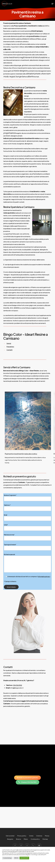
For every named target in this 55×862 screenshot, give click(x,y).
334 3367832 (17, 685)
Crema (31, 836)
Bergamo (10, 839)
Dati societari (10, 836)
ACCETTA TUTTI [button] (24, 858)
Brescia (18, 839)
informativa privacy (44, 576)
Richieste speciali (27, 563)
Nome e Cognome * (27, 497)
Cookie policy (35, 839)
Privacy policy (21, 836)
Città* (27, 527)
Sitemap (45, 839)
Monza (47, 836)
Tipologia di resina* (27, 547)
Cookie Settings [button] (7, 858)
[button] (52, 4)
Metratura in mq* (27, 537)
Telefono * (27, 507)
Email (27, 517)
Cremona (39, 836)
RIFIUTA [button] (16, 858)
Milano (26, 839)
